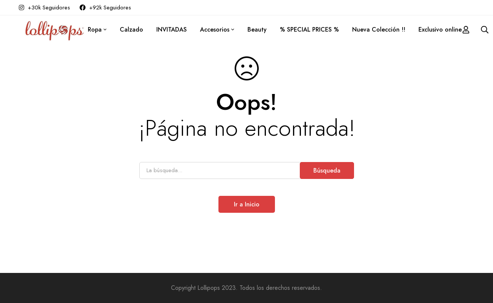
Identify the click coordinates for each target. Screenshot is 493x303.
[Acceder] (465, 30)
